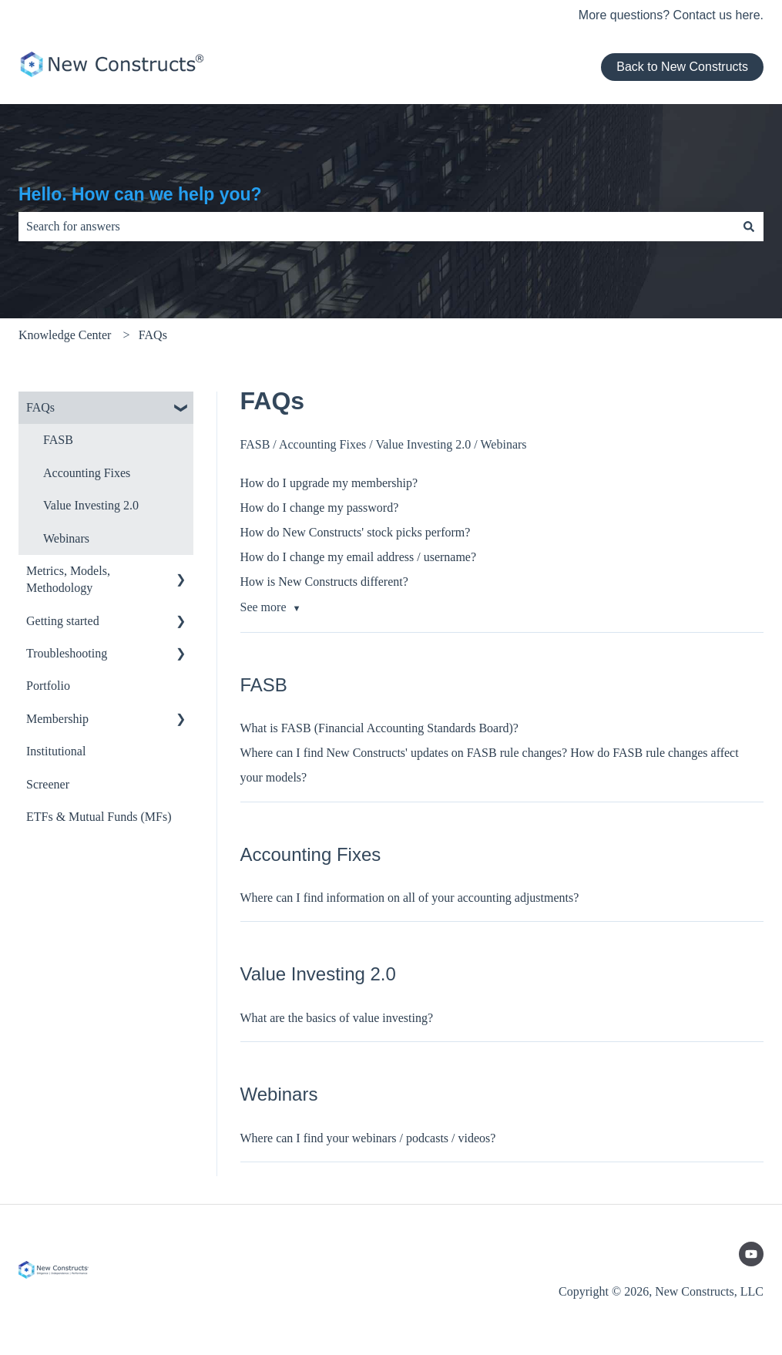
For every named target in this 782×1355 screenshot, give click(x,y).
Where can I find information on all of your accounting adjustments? (409, 897)
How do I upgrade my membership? (329, 482)
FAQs (153, 334)
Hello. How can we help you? (140, 194)
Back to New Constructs (682, 66)
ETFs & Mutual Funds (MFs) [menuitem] (98, 816)
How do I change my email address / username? (358, 556)
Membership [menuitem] (57, 718)
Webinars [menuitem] (66, 538)
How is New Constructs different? (324, 581)
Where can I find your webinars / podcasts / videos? (368, 1138)
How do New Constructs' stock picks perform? (355, 532)
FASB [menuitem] (58, 439)
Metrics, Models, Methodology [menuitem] (68, 579)
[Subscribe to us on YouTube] (751, 1254)
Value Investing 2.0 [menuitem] (91, 505)
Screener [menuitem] (47, 784)
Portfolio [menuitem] (48, 685)
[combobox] (376, 226)
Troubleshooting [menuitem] (66, 653)
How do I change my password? (319, 507)
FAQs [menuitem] (40, 407)
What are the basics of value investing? (337, 1017)
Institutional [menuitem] (56, 751)
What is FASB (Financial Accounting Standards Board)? (379, 728)
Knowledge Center (64, 334)
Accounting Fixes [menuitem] (86, 472)
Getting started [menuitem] (62, 620)
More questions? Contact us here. (671, 15)
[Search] (749, 226)
